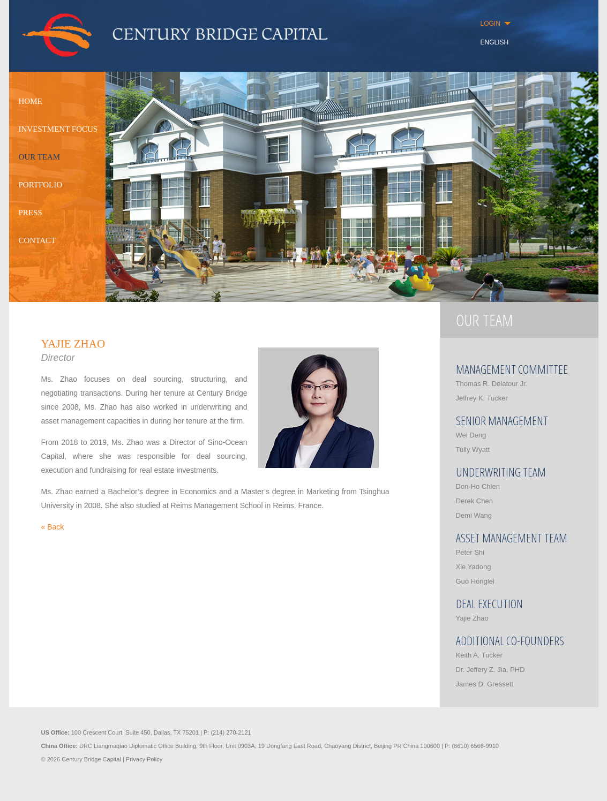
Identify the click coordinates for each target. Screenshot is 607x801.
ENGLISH (495, 42)
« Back (52, 527)
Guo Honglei (475, 581)
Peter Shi (470, 552)
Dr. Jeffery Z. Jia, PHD (490, 670)
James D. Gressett (485, 684)
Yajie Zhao (472, 618)
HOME (30, 101)
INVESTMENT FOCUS (58, 129)
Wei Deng (471, 435)
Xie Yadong (473, 567)
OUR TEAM (40, 157)
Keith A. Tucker (479, 655)
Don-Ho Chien (478, 486)
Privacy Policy (144, 759)
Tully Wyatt (473, 449)
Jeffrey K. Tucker (482, 398)
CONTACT (37, 240)
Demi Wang (474, 515)
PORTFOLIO (41, 184)
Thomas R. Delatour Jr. (492, 384)
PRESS (30, 212)
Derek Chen (474, 501)
